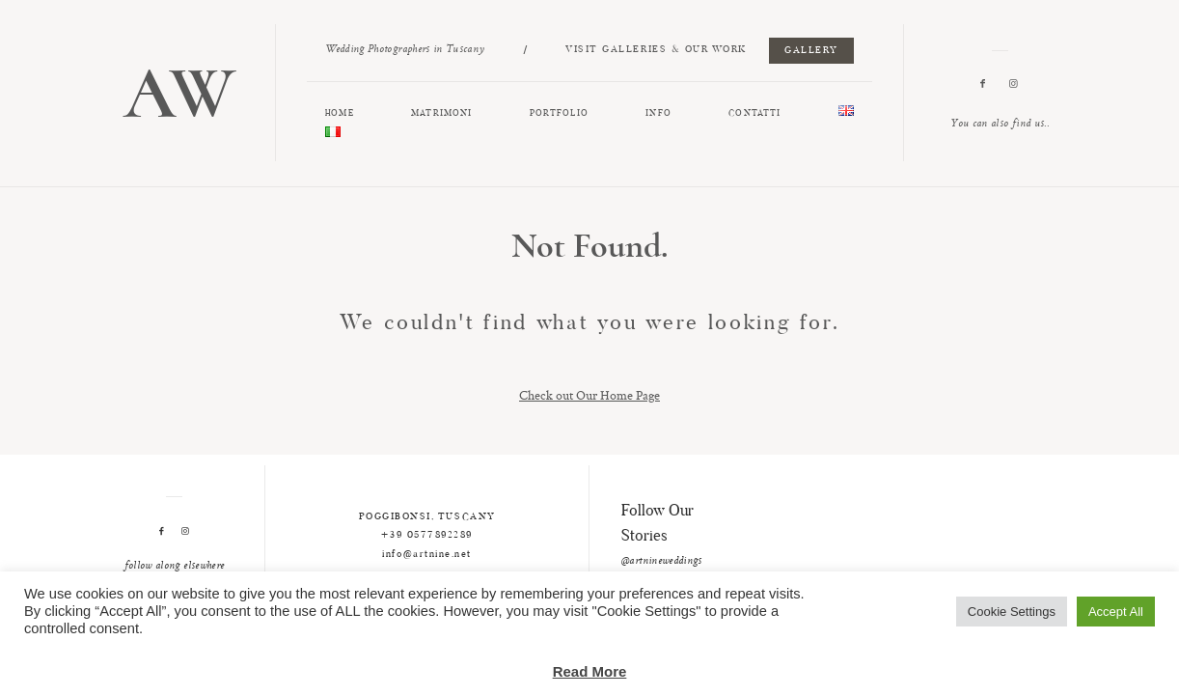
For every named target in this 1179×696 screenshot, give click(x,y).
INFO (658, 113)
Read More (590, 671)
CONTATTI (754, 113)
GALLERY (811, 51)
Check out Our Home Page (589, 395)
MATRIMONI (441, 113)
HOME (339, 113)
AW (179, 93)
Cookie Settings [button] (1012, 611)
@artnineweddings (661, 562)
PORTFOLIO (559, 113)
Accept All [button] (1115, 611)
